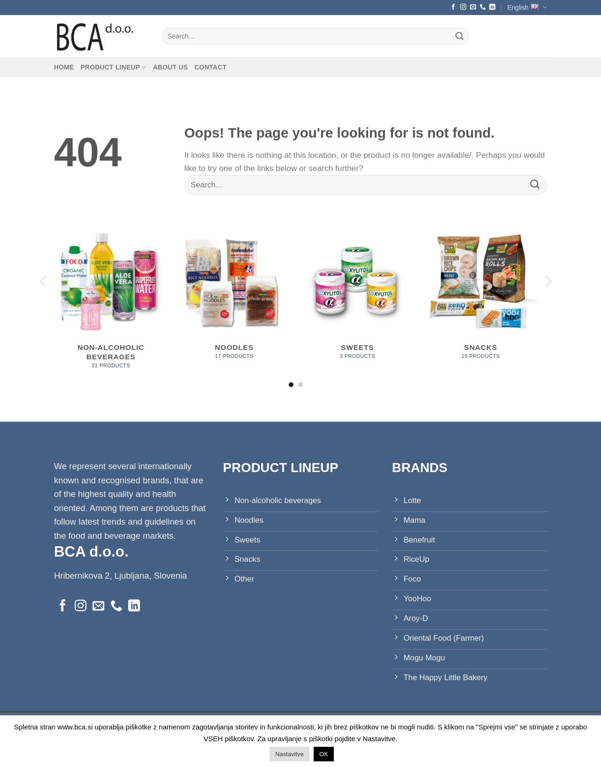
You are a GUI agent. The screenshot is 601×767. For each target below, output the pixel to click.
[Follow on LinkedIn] (492, 7)
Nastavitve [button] (289, 754)
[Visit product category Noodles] (234, 296)
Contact (210, 67)
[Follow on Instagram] (463, 7)
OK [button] (323, 754)
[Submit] (459, 36)
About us (170, 67)
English (527, 7)
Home (64, 67)
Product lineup (113, 67)
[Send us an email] (473, 7)
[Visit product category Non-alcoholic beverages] (111, 301)
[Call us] (483, 7)
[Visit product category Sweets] (357, 296)
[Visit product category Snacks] (481, 296)
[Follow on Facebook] (453, 7)
